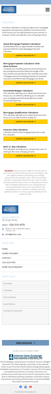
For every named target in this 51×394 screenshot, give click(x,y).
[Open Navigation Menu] (48, 9)
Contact (6, 258)
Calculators (9, 262)
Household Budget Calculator (18, 90)
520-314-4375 (17, 224)
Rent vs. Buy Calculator (15, 146)
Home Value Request (12, 267)
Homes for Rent (10, 253)
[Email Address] (25, 304)
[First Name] (25, 283)
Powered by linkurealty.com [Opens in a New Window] (25, 392)
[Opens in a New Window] (20, 387)
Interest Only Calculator (15, 129)
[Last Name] (25, 290)
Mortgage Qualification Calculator (20, 112)
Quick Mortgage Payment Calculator (22, 43)
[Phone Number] (25, 297)
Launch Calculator (25, 55)
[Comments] (25, 316)
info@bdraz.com (13, 234)
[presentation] (25, 333)
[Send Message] (25, 343)
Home (4, 249)
